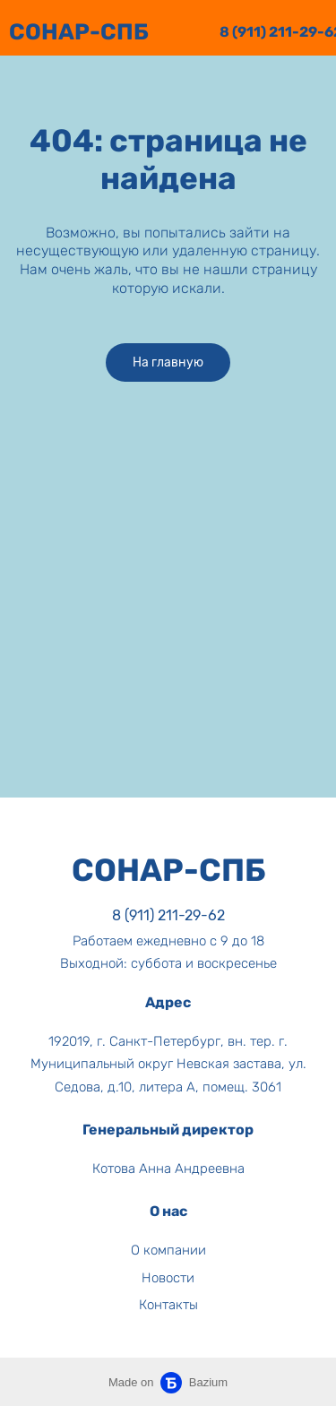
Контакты (168, 1305)
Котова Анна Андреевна (168, 1168)
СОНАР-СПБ (78, 32)
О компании (168, 1250)
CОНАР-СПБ (168, 870)
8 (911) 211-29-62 (168, 915)
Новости (168, 1278)
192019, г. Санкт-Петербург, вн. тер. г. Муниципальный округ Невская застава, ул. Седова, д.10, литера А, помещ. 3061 (168, 1064)
